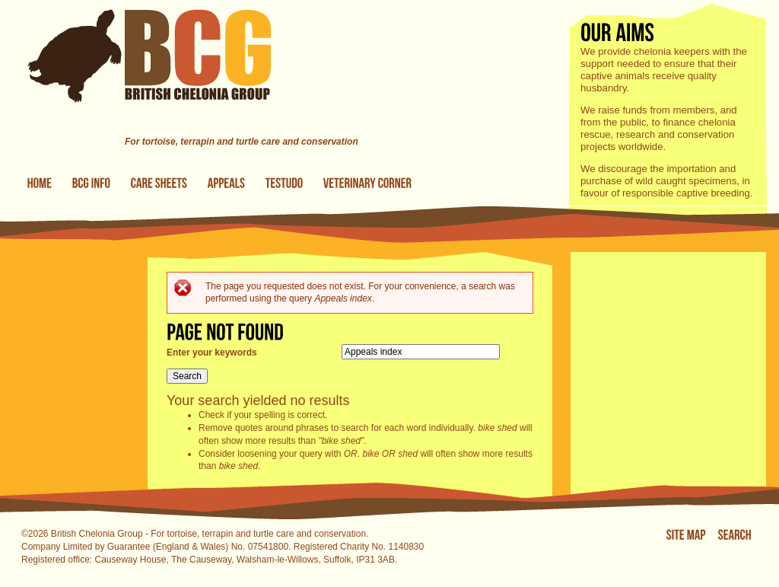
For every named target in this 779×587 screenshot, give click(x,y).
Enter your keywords (212, 352)
